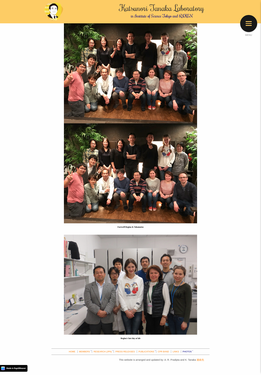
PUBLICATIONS (146, 351)
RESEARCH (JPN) (103, 351)
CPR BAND (163, 351)
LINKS (176, 351)
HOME (72, 351)
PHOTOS (187, 351)
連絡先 (200, 359)
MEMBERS (84, 351)
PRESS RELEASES (125, 351)
